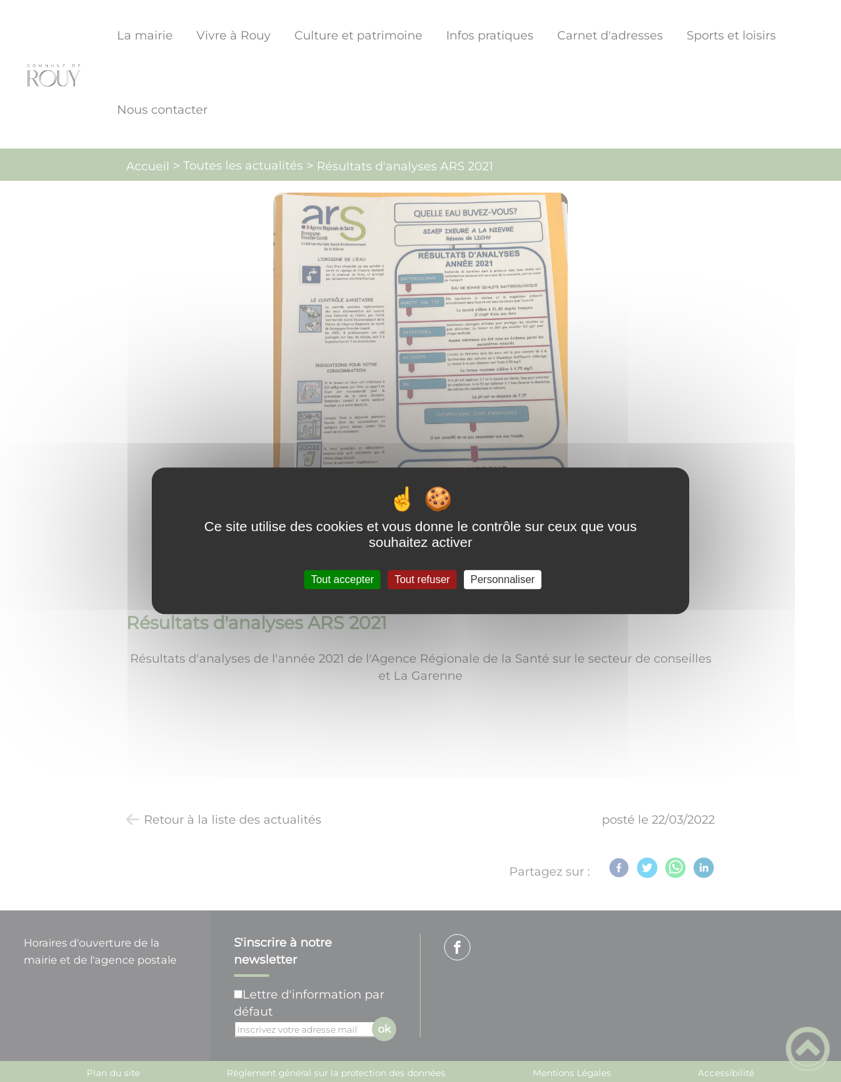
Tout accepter (342, 579)
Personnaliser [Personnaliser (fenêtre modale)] (502, 579)
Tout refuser (421, 579)
